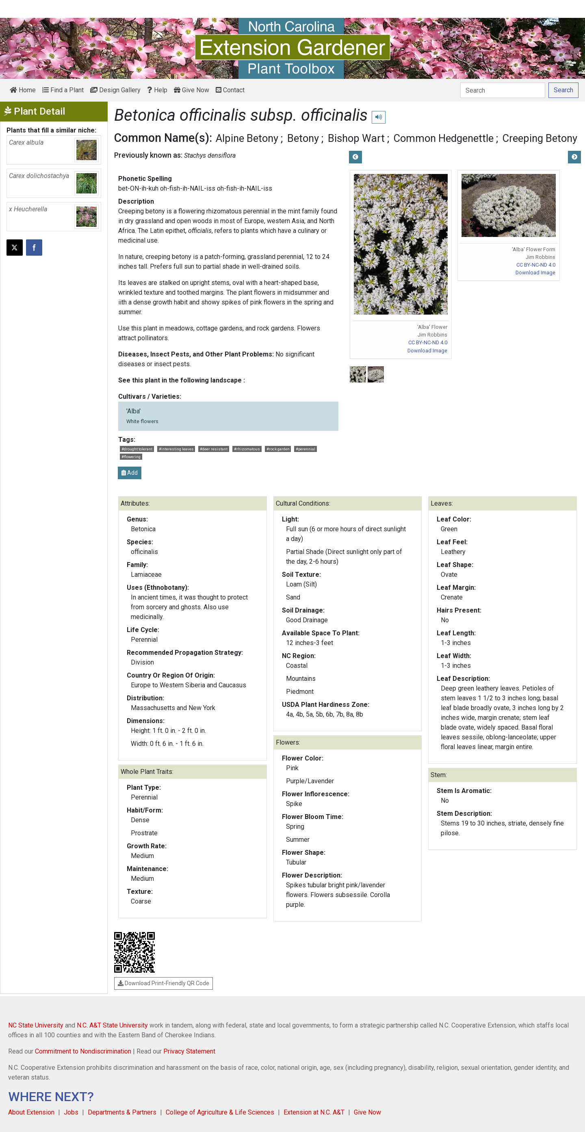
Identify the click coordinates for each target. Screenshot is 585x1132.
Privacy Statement (189, 1051)
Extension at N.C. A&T (314, 1112)
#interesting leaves (176, 449)
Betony (303, 138)
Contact (230, 90)
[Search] (502, 90)
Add (129, 472)
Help (157, 90)
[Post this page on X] (14, 247)
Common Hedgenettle (444, 138)
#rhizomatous (247, 449)
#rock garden (278, 449)
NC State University (35, 1025)
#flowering (131, 456)
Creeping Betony (540, 138)
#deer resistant (214, 449)
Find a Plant (63, 90)
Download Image (427, 351)
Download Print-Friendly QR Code (163, 983)
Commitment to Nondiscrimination (83, 1051)
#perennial (305, 449)
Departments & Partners (122, 1112)
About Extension (31, 1112)
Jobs (71, 1112)
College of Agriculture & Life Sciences (220, 1112)
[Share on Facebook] (34, 247)
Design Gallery (115, 90)
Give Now (191, 90)
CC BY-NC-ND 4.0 (427, 342)
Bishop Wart (356, 138)
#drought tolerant (136, 449)
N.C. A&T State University (112, 1025)
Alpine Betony (247, 138)
